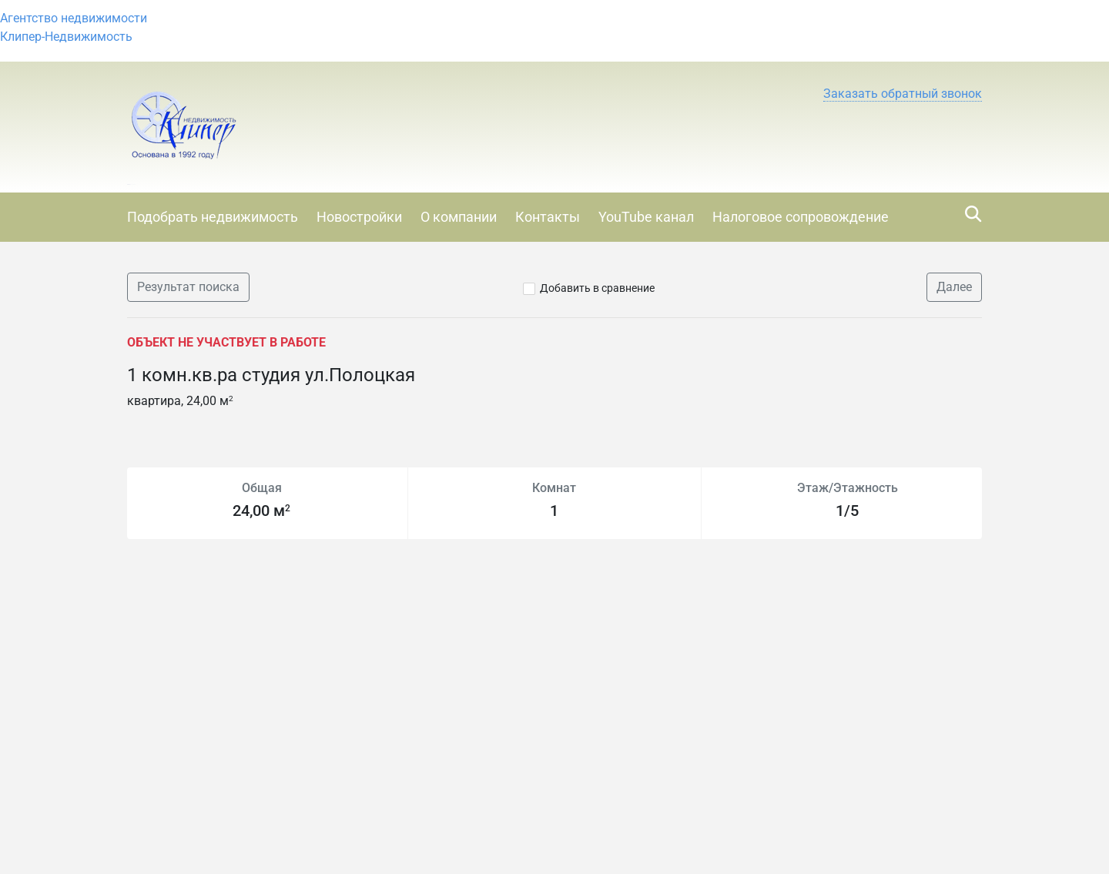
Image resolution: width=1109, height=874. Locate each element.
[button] (902, 94)
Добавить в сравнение (597, 288)
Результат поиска (188, 287)
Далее (954, 287)
